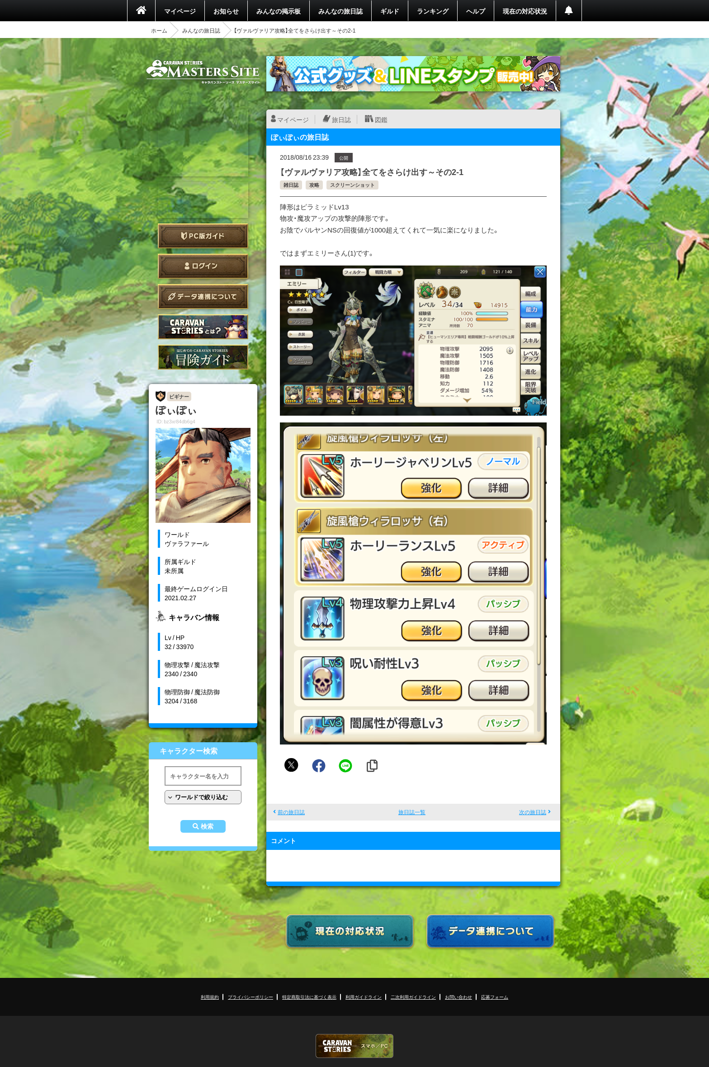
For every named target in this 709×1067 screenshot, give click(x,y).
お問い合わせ (458, 996)
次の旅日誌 (532, 812)
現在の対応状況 (525, 10)
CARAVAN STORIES (354, 1046)
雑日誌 (291, 185)
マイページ (180, 10)
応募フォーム (494, 996)
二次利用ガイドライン (413, 996)
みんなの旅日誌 (340, 10)
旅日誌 (341, 119)
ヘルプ (475, 10)
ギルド (389, 10)
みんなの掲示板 (278, 10)
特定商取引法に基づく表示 (309, 996)
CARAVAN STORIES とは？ (203, 326)
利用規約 (210, 996)
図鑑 (381, 119)
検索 (207, 826)
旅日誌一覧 (411, 812)
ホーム (159, 30)
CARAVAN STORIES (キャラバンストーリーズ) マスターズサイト (203, 72)
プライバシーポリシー (250, 996)
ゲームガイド (203, 357)
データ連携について (203, 296)
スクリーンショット (352, 185)
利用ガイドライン (363, 996)
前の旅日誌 (291, 812)
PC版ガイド (203, 235)
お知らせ (226, 10)
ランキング (433, 10)
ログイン (203, 266)
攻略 (314, 185)
